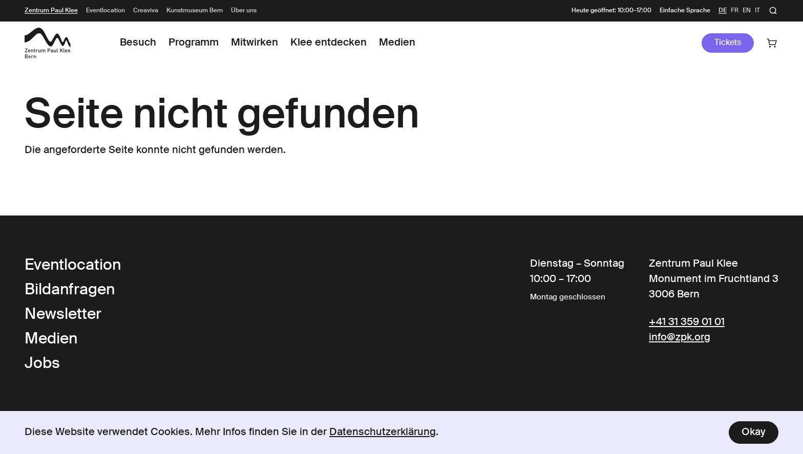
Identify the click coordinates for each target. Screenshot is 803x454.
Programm (193, 43)
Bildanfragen (70, 290)
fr (734, 11)
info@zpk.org (679, 338)
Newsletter (63, 314)
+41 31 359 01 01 (687, 322)
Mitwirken (254, 43)
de (723, 11)
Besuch (138, 43)
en (747, 11)
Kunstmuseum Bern (194, 11)
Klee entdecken (328, 43)
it (757, 11)
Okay (754, 432)
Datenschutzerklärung (382, 432)
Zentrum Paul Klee (51, 11)
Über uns (244, 11)
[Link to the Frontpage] (48, 43)
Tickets (727, 43)
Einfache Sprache (685, 11)
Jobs (42, 364)
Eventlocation (105, 11)
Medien (397, 43)
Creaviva (145, 11)
